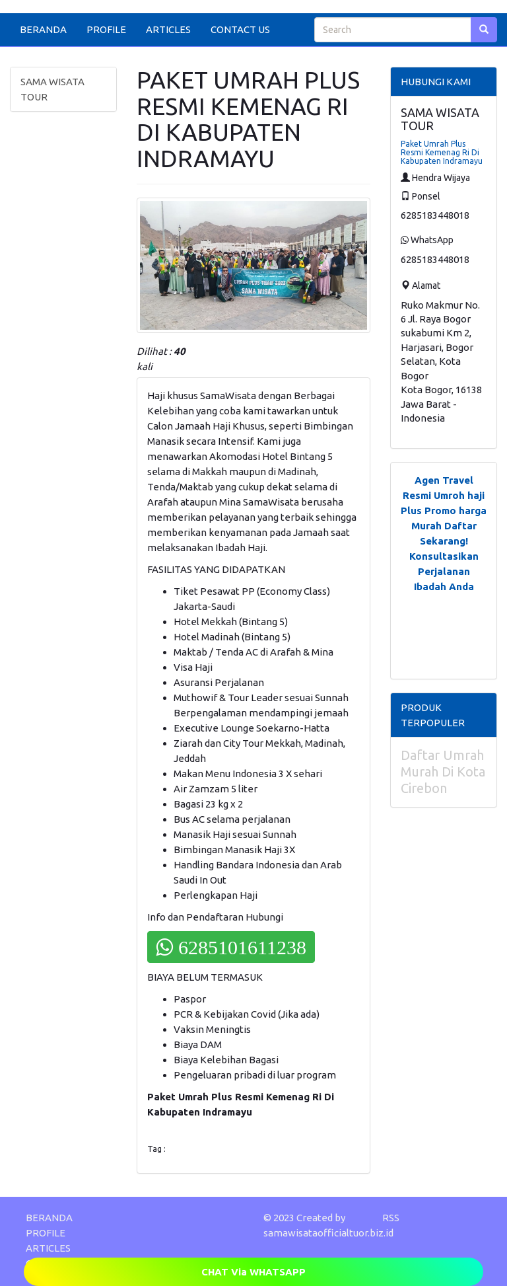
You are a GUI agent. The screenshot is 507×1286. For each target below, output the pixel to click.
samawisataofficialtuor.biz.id (328, 1232)
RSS (390, 1217)
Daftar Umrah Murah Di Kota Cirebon (443, 771)
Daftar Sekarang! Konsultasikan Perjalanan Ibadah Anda (444, 556)
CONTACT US (240, 29)
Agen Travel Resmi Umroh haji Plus (443, 495)
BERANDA (43, 29)
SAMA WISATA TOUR (52, 89)
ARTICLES (168, 29)
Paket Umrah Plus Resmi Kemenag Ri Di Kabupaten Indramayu (442, 152)
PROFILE (106, 29)
